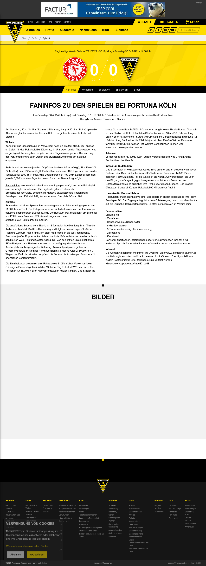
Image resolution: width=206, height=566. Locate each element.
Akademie (67, 30)
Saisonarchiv (190, 505)
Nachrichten (10, 505)
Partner (111, 520)
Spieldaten (104, 89)
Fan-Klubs (173, 514)
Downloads (159, 511)
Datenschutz (48, 505)
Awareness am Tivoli (87, 530)
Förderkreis (84, 521)
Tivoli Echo (10, 511)
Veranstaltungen (135, 521)
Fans (50, 21)
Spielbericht (122, 89)
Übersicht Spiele (65, 518)
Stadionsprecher (135, 511)
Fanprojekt (173, 518)
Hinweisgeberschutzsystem (90, 527)
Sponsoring (113, 508)
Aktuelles (33, 30)
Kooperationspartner (67, 508)
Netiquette (83, 524)
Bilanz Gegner (191, 508)
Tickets (132, 518)
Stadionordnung (135, 530)
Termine (8, 508)
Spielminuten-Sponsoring (114, 525)
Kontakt (66, 21)
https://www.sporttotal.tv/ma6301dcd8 (128, 263)
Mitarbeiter (83, 505)
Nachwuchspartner (67, 511)
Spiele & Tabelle (31, 511)
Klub (105, 30)
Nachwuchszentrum (67, 505)
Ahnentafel (189, 526)
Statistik (28, 514)
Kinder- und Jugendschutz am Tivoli (91, 535)
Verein (81, 511)
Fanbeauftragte (175, 508)
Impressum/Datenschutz (89, 518)
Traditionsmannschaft (88, 514)
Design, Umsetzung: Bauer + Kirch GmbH (184, 563)
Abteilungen (84, 508)
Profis (49, 30)
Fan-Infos (71, 89)
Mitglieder (40, 21)
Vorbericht (87, 89)
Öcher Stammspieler (114, 516)
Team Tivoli (133, 524)
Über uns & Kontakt (47, 510)
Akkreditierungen (136, 527)
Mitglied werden (157, 507)
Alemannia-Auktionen (10, 519)
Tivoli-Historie (190, 523)
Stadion (132, 505)
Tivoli (30, 21)
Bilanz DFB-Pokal (190, 513)
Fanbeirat (173, 511)
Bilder (137, 89)
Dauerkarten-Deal (12, 514)
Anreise (132, 514)
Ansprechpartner (115, 530)
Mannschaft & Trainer (31, 507)
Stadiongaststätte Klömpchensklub (136, 535)
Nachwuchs (88, 30)
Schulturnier (64, 514)
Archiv (58, 21)
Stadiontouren (134, 508)
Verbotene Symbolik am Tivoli (138, 550)
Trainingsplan (30, 517)
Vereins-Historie (188, 519)
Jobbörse (112, 536)
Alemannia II (64, 521)
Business (121, 30)
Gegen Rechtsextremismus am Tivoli (139, 542)
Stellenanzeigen (114, 533)
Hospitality (112, 511)
